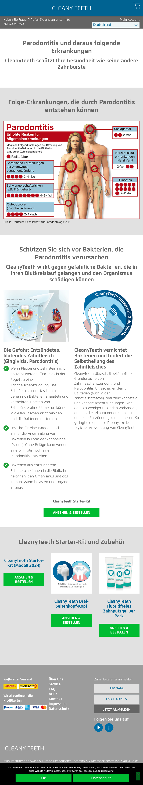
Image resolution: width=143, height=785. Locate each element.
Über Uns (56, 679)
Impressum (58, 704)
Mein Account (130, 20)
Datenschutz (59, 709)
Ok (43, 778)
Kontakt (55, 699)
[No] (138, 776)
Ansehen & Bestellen (24, 579)
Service (54, 684)
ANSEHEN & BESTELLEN (71, 512)
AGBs (53, 694)
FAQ (52, 689)
